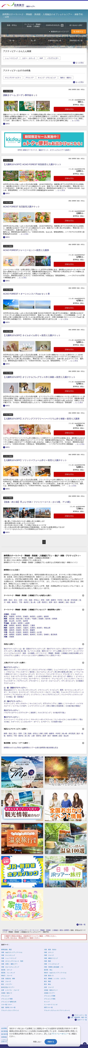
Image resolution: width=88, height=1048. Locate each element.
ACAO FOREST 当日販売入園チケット (21, 206)
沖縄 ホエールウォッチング (10, 967)
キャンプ (47, 1001)
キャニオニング (35, 703)
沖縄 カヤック (49, 952)
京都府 (18, 628)
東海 (5, 625)
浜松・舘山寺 (70, 602)
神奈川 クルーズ (6, 975)
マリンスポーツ (21, 672)
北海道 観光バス (6, 993)
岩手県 (18, 616)
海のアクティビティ (11, 649)
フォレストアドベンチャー (70, 692)
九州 (5, 634)
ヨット (79, 679)
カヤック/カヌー (22, 703)
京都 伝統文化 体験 (8, 978)
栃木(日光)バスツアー (7, 987)
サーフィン (40, 674)
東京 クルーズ (6, 981)
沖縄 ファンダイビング (51, 964)
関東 (5, 619)
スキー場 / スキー (6, 1004)
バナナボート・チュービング (51, 679)
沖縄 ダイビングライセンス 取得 (12, 961)
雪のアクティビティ (11, 717)
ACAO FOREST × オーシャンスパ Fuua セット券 (26, 294)
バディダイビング (67, 681)
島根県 (32, 632)
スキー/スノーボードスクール (41, 719)
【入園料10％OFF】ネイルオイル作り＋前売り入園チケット (31, 335)
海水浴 (31, 672)
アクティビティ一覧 (80, 1015)
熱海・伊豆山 (34, 600)
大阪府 (25, 628)
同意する (51, 1042)
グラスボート (34, 681)
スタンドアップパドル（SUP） (22, 676)
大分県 (39, 634)
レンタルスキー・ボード (30, 722)
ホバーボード (34, 679)
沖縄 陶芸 (47, 961)
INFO (7, 124)
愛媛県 (32, 630)
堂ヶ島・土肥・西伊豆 (39, 602)
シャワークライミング (36, 706)
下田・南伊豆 (24, 602)
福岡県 (11, 634)
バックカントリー (22, 719)
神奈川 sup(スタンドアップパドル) (55, 972)
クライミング (43, 690)
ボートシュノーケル (19, 679)
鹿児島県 (54, 634)
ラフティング (9, 703)
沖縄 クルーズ (49, 955)
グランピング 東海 (49, 999)
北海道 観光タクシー (51, 990)
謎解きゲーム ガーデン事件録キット (20, 95)
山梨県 (27, 623)
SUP (41, 58)
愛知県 (25, 625)
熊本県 (32, 634)
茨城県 (40, 619)
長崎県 (25, 634)
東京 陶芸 (47, 981)
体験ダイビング (9, 670)
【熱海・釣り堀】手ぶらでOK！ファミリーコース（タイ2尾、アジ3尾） (37, 502)
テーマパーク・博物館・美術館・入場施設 (52, 653)
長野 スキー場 (48, 1007)
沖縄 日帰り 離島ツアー (9, 964)
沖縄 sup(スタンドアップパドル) (11, 952)
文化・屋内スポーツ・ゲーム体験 (49, 651)
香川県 (25, 630)
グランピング (5, 996)
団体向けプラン (44, 655)
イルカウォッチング (26, 674)
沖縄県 (11, 637)
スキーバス (15, 722)
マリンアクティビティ (13, 78)
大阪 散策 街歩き (50, 949)
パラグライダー (53, 58)
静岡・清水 (8, 600)
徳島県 (11, 630)
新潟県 (13, 623)
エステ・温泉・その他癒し (26, 653)
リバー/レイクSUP (19, 706)
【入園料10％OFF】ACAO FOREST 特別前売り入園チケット (32, 164)
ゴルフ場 (55, 692)
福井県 (25, 621)
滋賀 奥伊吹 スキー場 (8, 1007)
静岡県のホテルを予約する (13, 748)
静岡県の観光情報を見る (49, 748)
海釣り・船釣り (66, 78)
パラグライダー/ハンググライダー (16, 713)
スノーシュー (9, 719)
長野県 (20, 623)
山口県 (39, 632)
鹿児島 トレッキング (8, 972)
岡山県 (11, 632)
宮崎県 (46, 634)
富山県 (11, 621)
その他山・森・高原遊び (15, 697)
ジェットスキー (69, 679)
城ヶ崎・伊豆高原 (70, 600)
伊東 (42, 600)
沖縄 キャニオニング (8, 955)
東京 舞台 (47, 984)
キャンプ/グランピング (50, 694)
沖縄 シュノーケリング (8, 958)
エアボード (45, 722)
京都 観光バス (49, 975)
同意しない (37, 1042)
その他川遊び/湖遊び (72, 706)
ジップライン (35, 694)
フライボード (67, 674)
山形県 (39, 616)
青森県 (11, 616)
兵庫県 (32, 628)
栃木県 (47, 619)
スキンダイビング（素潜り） (63, 676)
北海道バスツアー (49, 993)
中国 (5, 632)
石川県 (18, 621)
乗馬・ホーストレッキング (69, 690)
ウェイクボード (9, 681)
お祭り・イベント (21, 655)
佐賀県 (18, 634)
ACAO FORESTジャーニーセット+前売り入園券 (26, 250)
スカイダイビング (44, 713)
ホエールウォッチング (44, 672)
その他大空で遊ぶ (59, 713)
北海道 (6, 614)
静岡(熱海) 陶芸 (6, 949)
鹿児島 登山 (48, 970)
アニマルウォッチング (20, 694)
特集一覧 (82, 924)
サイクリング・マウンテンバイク (31, 692)
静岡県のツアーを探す (32, 748)
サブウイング (22, 681)
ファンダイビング (23, 670)
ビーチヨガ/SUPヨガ (43, 676)
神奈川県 (19, 619)
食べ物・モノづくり (28, 651)
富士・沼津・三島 (20, 600)
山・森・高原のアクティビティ (31, 649)
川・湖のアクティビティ (52, 649)
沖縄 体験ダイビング (51, 958)
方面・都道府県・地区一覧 (78, 1017)
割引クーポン (56, 655)
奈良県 (39, 628)
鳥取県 (25, 632)
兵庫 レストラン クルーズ (10, 990)
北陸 (5, 621)
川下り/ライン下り (49, 703)
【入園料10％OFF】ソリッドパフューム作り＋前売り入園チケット (35, 460)
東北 (5, 616)
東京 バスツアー (6, 984)
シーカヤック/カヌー (76, 670)
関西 (5, 628)
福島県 (46, 616)
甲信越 (6, 623)
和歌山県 (47, 628)
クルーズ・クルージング (50, 681)
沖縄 (5, 637)
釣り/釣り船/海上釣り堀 (63, 672)
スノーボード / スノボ (51, 1004)
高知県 (18, 630)
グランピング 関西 (7, 999)
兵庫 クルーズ (49, 987)
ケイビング (54, 690)
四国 (5, 630)
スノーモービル (60, 719)
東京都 (11, 619)
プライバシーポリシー (60, 1034)
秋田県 (32, 616)
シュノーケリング (11, 58)
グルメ (12, 653)
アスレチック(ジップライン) (10, 1010)
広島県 (18, 632)
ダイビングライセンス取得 (42, 670)
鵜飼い (60, 703)
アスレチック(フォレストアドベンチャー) (57, 1010)
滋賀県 (11, 628)
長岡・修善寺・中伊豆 (54, 600)
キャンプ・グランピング (47, 78)
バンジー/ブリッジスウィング (72, 694)
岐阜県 (18, 625)
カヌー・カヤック (28, 58)
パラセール (10, 672)
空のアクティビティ (70, 649)
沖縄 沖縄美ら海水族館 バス (53, 967)
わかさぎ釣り (72, 719)
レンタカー (33, 655)
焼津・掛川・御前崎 (56, 602)
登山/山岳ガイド (10, 690)
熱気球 (33, 713)
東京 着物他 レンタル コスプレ (55, 978)
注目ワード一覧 (82, 1019)
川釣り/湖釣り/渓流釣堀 (54, 706)
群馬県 (54, 619)
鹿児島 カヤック (6, 970)
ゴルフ (47, 692)
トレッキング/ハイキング (27, 690)
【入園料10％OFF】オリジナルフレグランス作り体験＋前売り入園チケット (39, 377)
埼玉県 (27, 619)
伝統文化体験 (74, 653)
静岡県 (11, 625)
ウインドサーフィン (53, 674)
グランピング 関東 (49, 996)
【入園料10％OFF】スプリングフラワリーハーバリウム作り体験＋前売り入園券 (41, 419)
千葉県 (34, 619)
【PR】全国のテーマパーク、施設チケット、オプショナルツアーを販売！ (44, 150)
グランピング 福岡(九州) (8, 1001)
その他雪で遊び (56, 722)
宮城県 (25, 616)
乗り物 (17, 651)
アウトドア (30, 78)
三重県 (32, 625)
